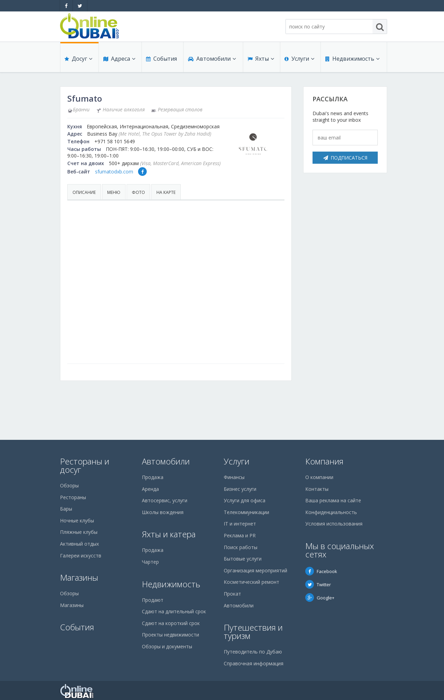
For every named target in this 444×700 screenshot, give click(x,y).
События (161, 59)
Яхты (260, 59)
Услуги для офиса (244, 500)
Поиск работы (240, 547)
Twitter (318, 584)
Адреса (119, 59)
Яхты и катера (169, 534)
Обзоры (69, 485)
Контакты (316, 489)
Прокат (232, 593)
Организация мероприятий (255, 570)
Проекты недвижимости (170, 634)
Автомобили (212, 59)
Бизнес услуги (240, 489)
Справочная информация (253, 663)
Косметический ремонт (251, 582)
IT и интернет (240, 523)
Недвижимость (352, 59)
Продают (152, 600)
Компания (324, 461)
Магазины (79, 577)
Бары (66, 508)
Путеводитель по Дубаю (253, 651)
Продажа (152, 477)
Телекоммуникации (246, 512)
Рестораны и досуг (84, 465)
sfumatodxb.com (114, 171)
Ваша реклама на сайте (333, 500)
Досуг (78, 59)
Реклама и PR (240, 535)
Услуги (299, 59)
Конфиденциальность (331, 512)
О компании (319, 477)
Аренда (150, 489)
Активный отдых (79, 543)
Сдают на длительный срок (174, 611)
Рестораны (73, 497)
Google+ (319, 598)
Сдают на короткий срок (171, 623)
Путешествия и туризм (253, 631)
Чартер (150, 561)
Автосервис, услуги (164, 500)
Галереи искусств (80, 555)
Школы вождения (162, 512)
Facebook (321, 571)
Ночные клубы (77, 520)
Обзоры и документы (167, 646)
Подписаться (345, 157)
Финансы (234, 477)
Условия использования (333, 523)
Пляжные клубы (78, 532)
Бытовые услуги (243, 558)
